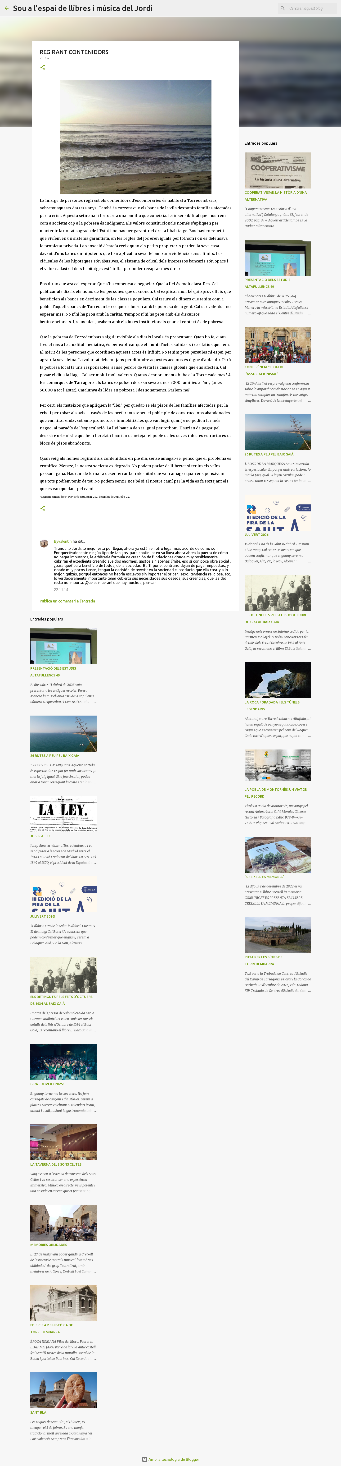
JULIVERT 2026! (42, 916)
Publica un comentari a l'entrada (67, 601)
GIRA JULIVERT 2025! (47, 1084)
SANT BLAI (38, 1412)
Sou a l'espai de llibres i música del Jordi (83, 8)
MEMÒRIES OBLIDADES (48, 1245)
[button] (42, 67)
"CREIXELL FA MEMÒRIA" (264, 877)
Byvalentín (63, 541)
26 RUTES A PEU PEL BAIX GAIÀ (54, 756)
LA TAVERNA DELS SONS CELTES (55, 1164)
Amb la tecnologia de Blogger (170, 1459)
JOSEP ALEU (40, 836)
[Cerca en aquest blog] (312, 8)
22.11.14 (61, 590)
